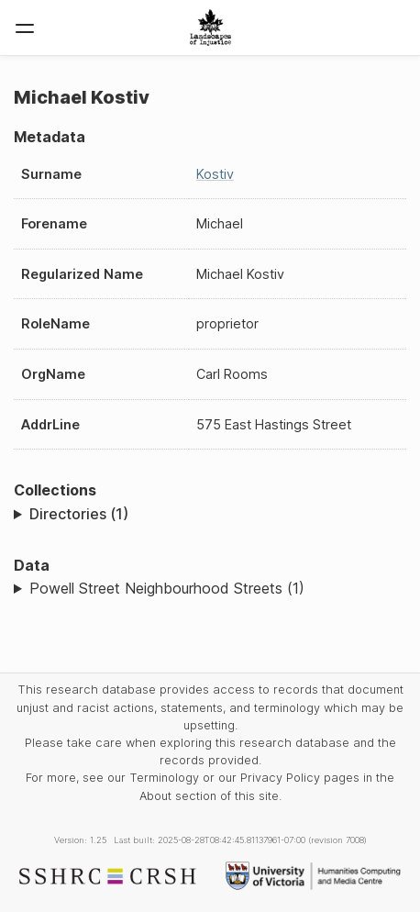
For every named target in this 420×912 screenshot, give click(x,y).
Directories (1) (78, 514)
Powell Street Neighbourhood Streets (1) (166, 588)
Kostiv (215, 174)
